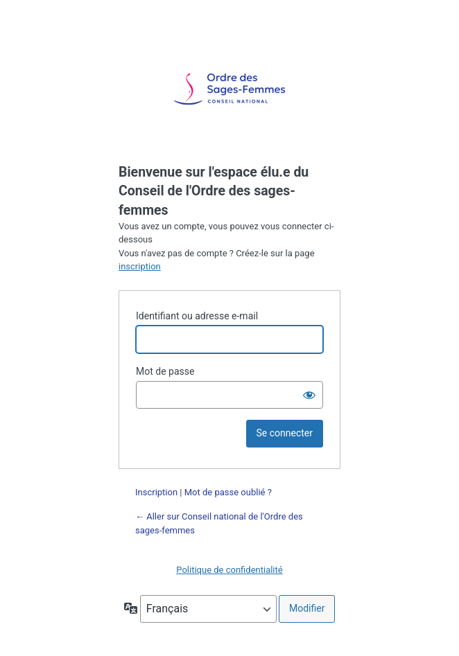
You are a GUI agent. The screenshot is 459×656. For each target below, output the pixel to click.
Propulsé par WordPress (229, 89)
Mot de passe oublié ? (228, 492)
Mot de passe (165, 371)
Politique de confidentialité (229, 570)
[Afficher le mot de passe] (309, 395)
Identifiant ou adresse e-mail (197, 315)
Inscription (156, 492)
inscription (140, 266)
